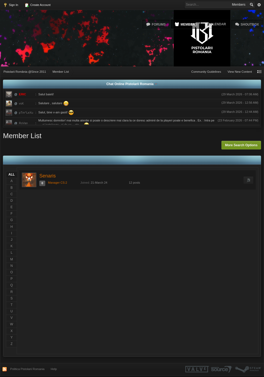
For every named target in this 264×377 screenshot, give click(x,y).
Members (188, 24)
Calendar (217, 24)
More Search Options (241, 145)
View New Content (240, 71)
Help (54, 369)
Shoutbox (250, 24)
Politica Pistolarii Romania (27, 369)
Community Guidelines (206, 71)
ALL (11, 174)
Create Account (37, 5)
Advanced (259, 4)
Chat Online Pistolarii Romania (130, 84)
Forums (159, 24)
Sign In (10, 5)
